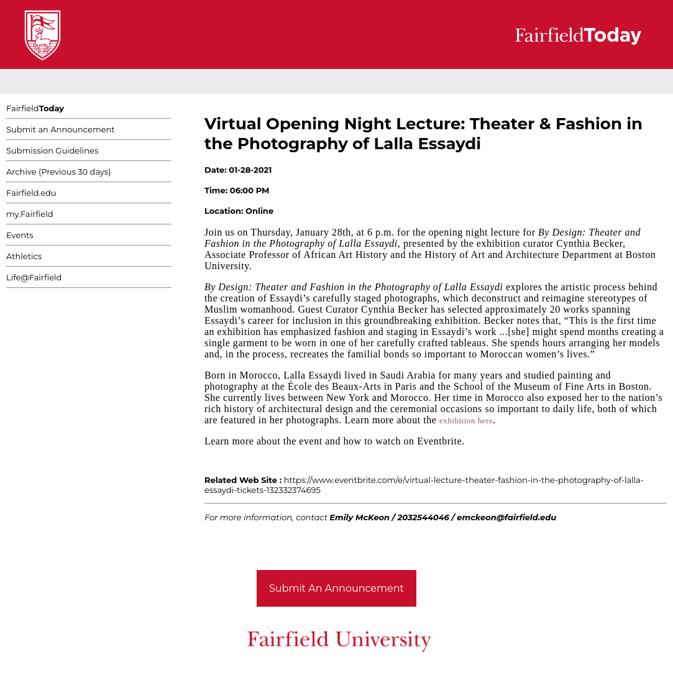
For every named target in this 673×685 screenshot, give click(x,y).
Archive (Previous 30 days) (58, 172)
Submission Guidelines (52, 150)
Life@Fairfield (34, 277)
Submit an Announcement (60, 129)
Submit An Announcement (336, 588)
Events (20, 235)
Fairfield (35, 108)
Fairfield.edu (31, 193)
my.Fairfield (29, 214)
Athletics (24, 256)
